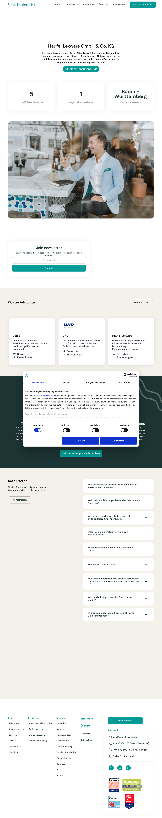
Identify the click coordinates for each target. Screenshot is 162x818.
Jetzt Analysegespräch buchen (81, 453)
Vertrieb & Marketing (66, 752)
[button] (59, 5)
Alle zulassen (118, 441)
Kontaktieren (20, 501)
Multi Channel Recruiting (40, 723)
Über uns (85, 725)
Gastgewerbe (62, 740)
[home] (21, 4)
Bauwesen (61, 729)
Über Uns (103, 4)
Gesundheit (61, 723)
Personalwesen (63, 758)
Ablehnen (80, 441)
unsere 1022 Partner (43, 396)
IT (57, 769)
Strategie (13, 735)
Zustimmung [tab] (38, 382)
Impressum (85, 733)
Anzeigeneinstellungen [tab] (95, 382)
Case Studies (15, 746)
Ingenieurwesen (63, 735)
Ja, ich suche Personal (142, 4)
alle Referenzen (141, 302)
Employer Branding (38, 740)
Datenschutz (86, 740)
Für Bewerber (119, 4)
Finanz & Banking (64, 746)
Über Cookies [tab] (124, 382)
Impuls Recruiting (37, 735)
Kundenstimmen (16, 729)
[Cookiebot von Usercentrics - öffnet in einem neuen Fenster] (125, 375)
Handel (59, 775)
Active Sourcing (36, 729)
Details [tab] (66, 382)
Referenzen (88, 4)
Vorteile (12, 740)
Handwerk (61, 764)
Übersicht (13, 752)
